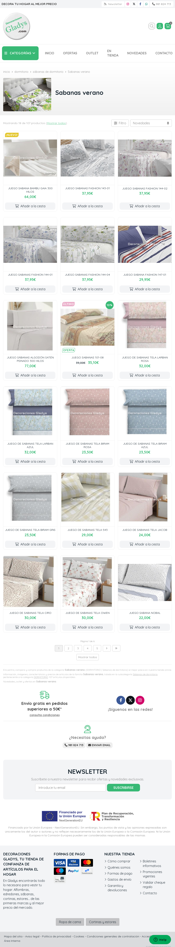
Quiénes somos (119, 867)
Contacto (150, 893)
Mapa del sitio (13, 936)
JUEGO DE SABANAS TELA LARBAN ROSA (145, 359)
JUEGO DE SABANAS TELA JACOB (144, 530)
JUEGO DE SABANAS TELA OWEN (87, 613)
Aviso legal (32, 936)
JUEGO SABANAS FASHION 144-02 (144, 188)
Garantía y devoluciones (117, 888)
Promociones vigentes (152, 874)
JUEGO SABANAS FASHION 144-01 (30, 274)
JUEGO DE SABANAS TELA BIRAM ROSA (87, 445)
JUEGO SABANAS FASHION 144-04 (87, 274)
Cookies (79, 936)
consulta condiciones (45, 715)
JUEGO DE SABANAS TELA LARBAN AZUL (30, 445)
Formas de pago (120, 873)
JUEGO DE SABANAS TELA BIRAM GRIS (30, 530)
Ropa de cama (70, 922)
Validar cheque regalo (154, 884)
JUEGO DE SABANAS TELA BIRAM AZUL (145, 445)
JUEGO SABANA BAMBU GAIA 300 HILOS (30, 189)
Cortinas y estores (102, 922)
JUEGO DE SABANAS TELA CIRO (30, 613)
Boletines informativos (152, 863)
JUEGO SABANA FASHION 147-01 (144, 274)
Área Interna (12, 941)
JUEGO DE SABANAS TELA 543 (87, 530)
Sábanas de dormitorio (145, 674)
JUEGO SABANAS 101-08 (87, 357)
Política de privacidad (56, 936)
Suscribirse (123, 788)
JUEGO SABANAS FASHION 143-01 (87, 188)
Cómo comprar (119, 861)
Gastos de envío (119, 879)
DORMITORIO (41, 677)
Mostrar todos (56, 123)
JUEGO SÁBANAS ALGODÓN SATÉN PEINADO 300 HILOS (30, 359)
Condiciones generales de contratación (113, 936)
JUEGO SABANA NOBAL (144, 613)
